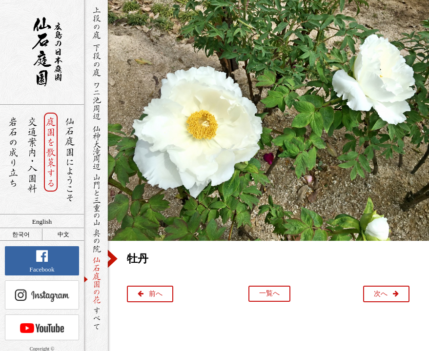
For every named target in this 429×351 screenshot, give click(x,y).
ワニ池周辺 (96, 100)
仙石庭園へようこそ (70, 160)
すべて (96, 318)
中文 (63, 234)
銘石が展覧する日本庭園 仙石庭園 (42, 52)
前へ (156, 293)
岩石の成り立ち (12, 160)
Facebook (41, 261)
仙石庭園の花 (96, 279)
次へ (381, 293)
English (42, 221)
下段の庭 (96, 60)
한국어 (21, 234)
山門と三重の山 (96, 199)
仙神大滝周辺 (96, 147)
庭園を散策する (51, 160)
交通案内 (32, 160)
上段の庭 (96, 23)
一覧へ (269, 293)
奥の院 (96, 240)
